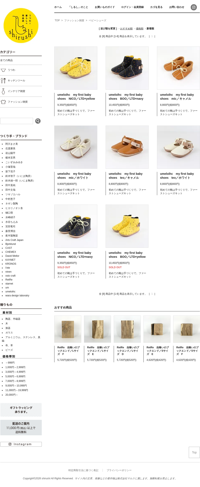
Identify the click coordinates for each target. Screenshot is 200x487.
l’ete (7, 267)
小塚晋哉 (10, 166)
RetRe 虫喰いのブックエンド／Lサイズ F (68, 351)
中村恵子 (10, 199)
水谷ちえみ (11, 221)
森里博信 (10, 231)
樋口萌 (9, 212)
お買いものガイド (105, 7)
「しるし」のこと (78, 7)
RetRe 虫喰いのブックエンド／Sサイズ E (158, 351)
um (7, 287)
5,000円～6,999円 (15, 376)
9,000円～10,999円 (16, 385)
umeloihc (10, 291)
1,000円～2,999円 (15, 367)
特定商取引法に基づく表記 (83, 470)
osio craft (10, 275)
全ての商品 (6, 60)
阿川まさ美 (11, 143)
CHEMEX (10, 251)
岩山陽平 (10, 153)
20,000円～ (11, 394)
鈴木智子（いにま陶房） (19, 176)
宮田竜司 (10, 226)
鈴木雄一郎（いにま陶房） (20, 180)
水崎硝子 (10, 217)
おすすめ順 (126, 28)
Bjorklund (10, 244)
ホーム (58, 7)
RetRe (8, 279)
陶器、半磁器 (12, 318)
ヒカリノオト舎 (14, 208)
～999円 (10, 362)
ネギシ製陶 (11, 203)
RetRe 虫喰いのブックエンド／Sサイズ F (187, 351)
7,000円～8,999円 (15, 381)
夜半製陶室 (11, 235)
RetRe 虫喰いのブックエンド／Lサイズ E (98, 351)
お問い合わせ (176, 7)
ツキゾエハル (12, 194)
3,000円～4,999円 (15, 371)
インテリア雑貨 (12, 91)
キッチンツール (12, 81)
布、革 (9, 345)
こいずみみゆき (14, 162)
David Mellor (12, 255)
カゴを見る (156, 7)
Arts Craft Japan (14, 240)
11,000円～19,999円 (16, 390)
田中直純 (10, 185)
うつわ (7, 70)
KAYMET (10, 259)
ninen (8, 271)
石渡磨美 (10, 148)
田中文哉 (10, 189)
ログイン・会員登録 (132, 7)
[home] (57, 21)
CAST (8, 248)
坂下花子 (10, 171)
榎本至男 (10, 157)
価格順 (139, 28)
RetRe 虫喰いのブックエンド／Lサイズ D (128, 351)
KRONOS (10, 263)
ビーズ (9, 350)
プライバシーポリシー (119, 470)
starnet (9, 283)
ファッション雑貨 (14, 102)
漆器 (7, 328)
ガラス (9, 332)
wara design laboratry (17, 295)
